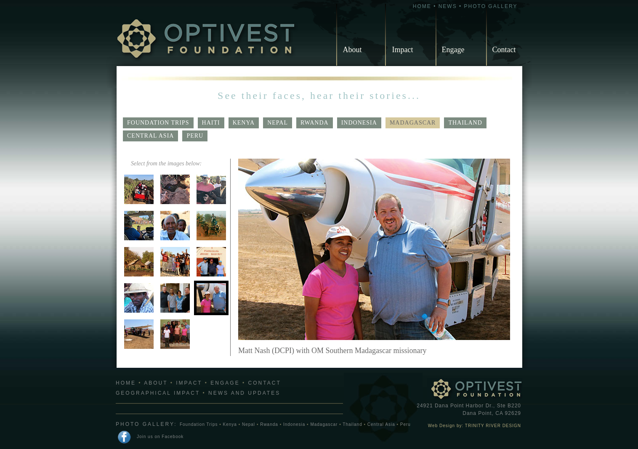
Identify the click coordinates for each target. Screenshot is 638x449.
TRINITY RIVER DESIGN (493, 425)
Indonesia (359, 123)
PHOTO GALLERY (491, 6)
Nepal (277, 123)
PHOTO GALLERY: (146, 424)
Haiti (211, 123)
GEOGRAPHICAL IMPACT (158, 393)
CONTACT (264, 383)
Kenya (244, 123)
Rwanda (314, 123)
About (352, 49)
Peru (194, 136)
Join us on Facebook (160, 436)
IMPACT (189, 383)
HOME (422, 6)
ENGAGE (224, 383)
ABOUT (155, 383)
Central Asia (150, 136)
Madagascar (413, 123)
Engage (453, 49)
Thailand (465, 123)
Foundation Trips (158, 123)
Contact (504, 49)
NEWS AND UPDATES (244, 393)
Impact (402, 49)
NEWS (448, 6)
